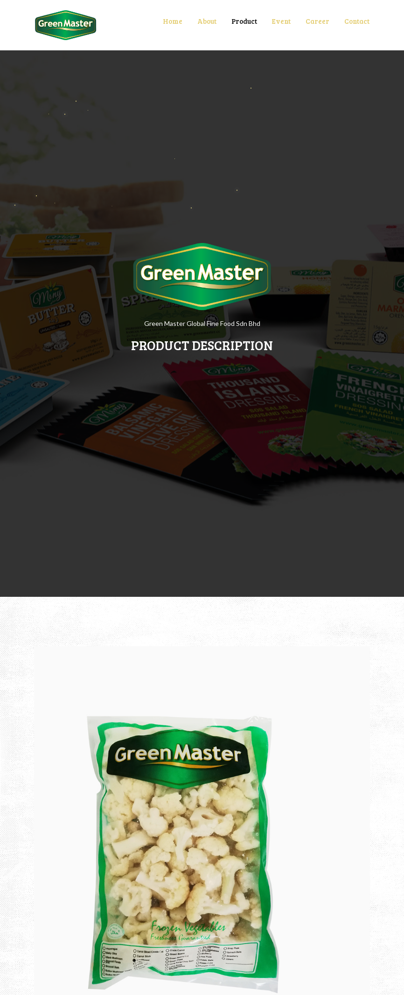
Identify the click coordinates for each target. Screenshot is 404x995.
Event (281, 21)
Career (317, 21)
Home (172, 21)
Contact (356, 21)
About (206, 21)
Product (244, 21)
